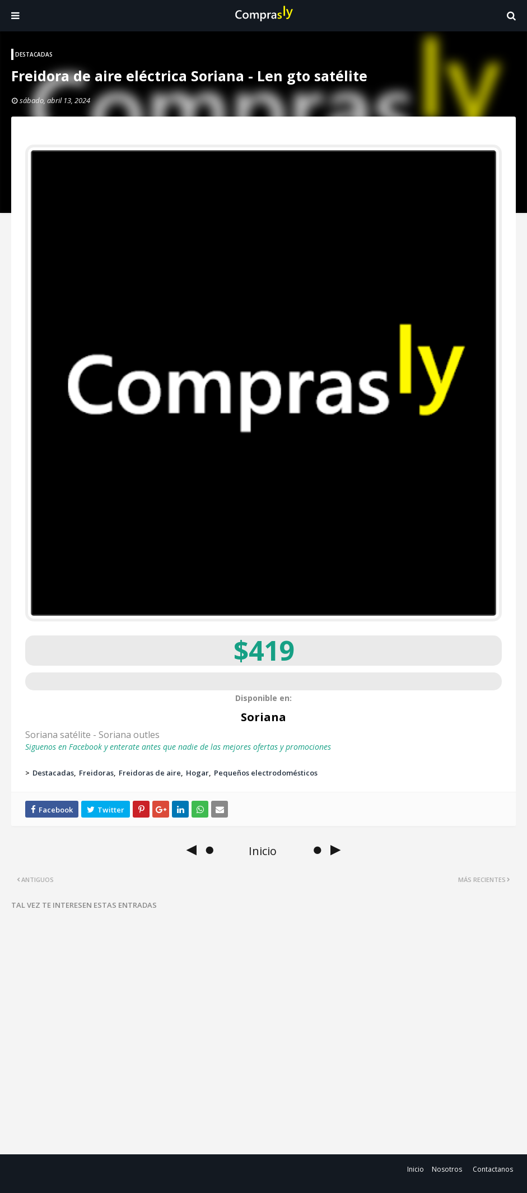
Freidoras (96, 773)
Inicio (415, 1169)
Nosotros (447, 1169)
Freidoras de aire (150, 773)
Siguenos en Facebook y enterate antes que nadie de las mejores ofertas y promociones (178, 746)
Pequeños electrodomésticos (266, 773)
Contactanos (493, 1169)
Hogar (197, 773)
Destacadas (53, 773)
